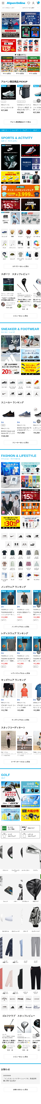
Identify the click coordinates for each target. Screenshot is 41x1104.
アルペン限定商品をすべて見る (20, 122)
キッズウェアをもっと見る (20, 720)
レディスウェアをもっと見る (20, 673)
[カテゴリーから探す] (30, 8)
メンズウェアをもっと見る (20, 626)
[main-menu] (3, 3)
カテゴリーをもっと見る (20, 266)
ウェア (25, 130)
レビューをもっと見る (20, 316)
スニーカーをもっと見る (20, 442)
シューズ (14, 130)
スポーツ (4, 130)
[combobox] (10, 8)
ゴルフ (35, 130)
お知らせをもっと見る (20, 1089)
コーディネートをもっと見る (20, 762)
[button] (39, 101)
